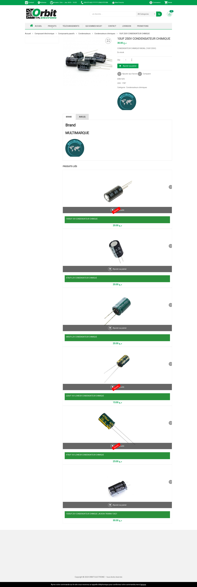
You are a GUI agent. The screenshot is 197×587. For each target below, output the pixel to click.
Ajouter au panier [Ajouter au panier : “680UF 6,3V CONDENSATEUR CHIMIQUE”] (120, 332)
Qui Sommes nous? (93, 26)
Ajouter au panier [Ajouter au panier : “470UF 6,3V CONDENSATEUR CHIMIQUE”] (120, 273)
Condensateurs (84, 34)
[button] (108, 41)
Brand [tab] (69, 117)
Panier (168, 2)
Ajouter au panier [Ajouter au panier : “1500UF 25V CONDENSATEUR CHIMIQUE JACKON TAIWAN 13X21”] (120, 509)
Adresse (42, 2)
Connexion (155, 2)
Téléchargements (71, 26)
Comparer (147, 74)
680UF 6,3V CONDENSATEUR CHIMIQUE (81, 337)
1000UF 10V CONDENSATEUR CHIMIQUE (82, 219)
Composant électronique (44, 34)
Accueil (36, 25)
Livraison (126, 26)
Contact (29, 2)
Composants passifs (66, 34)
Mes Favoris (118, 2)
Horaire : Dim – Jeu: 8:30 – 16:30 (63, 2)
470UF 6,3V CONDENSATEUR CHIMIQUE (81, 278)
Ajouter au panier (130, 66)
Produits (52, 26)
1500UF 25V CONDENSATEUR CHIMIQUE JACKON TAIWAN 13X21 (91, 514)
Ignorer (143, 584)
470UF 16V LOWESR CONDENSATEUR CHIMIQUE (85, 455)
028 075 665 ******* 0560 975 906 (94, 2)
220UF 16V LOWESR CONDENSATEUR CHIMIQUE (85, 396)
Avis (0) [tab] (82, 117)
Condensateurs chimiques (104, 34)
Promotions (143, 26)
